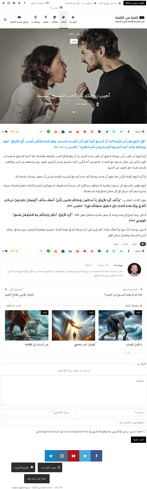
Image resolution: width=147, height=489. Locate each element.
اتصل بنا (56, 8)
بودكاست (35, 20)
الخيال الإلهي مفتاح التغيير (19, 294)
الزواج (135, 243)
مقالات (54, 20)
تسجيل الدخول (40, 3)
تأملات (63, 20)
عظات (45, 20)
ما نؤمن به (89, 3)
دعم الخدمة (72, 3)
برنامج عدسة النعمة (19, 20)
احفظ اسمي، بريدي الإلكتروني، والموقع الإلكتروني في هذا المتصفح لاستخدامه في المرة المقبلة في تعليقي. (89, 431)
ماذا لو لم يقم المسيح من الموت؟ (123, 294)
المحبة (125, 243)
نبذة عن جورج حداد (110, 3)
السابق (137, 352)
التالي (128, 352)
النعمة (116, 243)
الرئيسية (73, 20)
